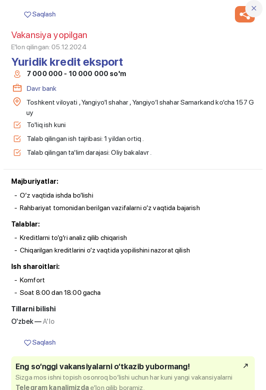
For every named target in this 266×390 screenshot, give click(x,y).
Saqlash (40, 14)
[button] (245, 14)
